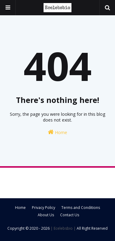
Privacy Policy (43, 207)
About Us (46, 214)
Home (57, 132)
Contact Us (69, 214)
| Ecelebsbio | (63, 228)
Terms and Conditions (80, 207)
